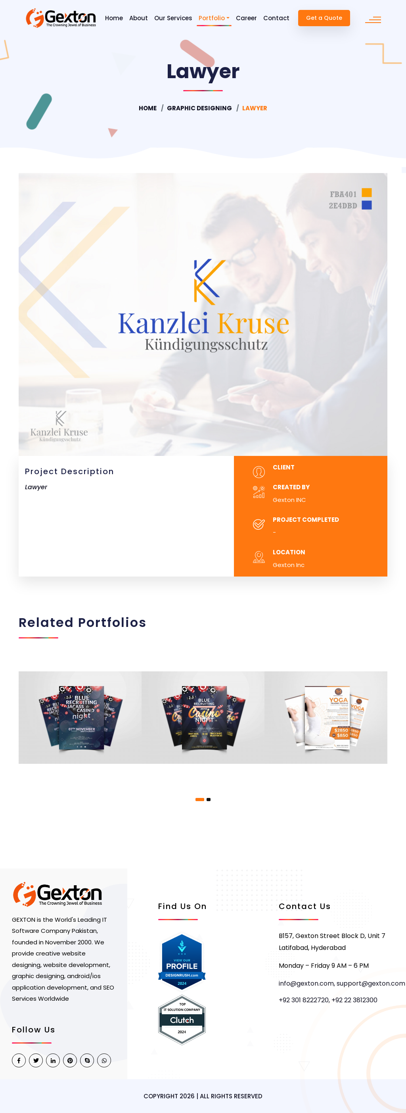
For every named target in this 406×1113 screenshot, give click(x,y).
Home (114, 18)
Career (246, 18)
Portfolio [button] (212, 18)
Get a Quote (324, 18)
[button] (199, 799)
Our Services (173, 18)
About (138, 18)
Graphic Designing (199, 108)
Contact (276, 18)
